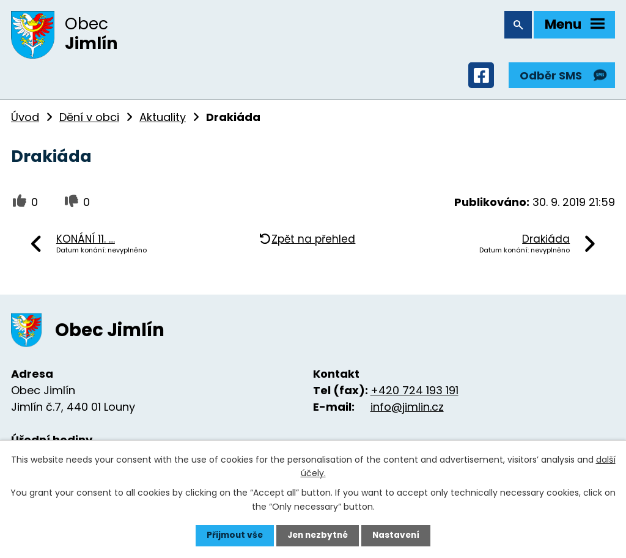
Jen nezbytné (317, 535)
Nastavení (398, 535)
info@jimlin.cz (407, 409)
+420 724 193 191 (414, 393)
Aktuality (162, 120)
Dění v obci (89, 120)
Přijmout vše (232, 535)
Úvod (25, 120)
